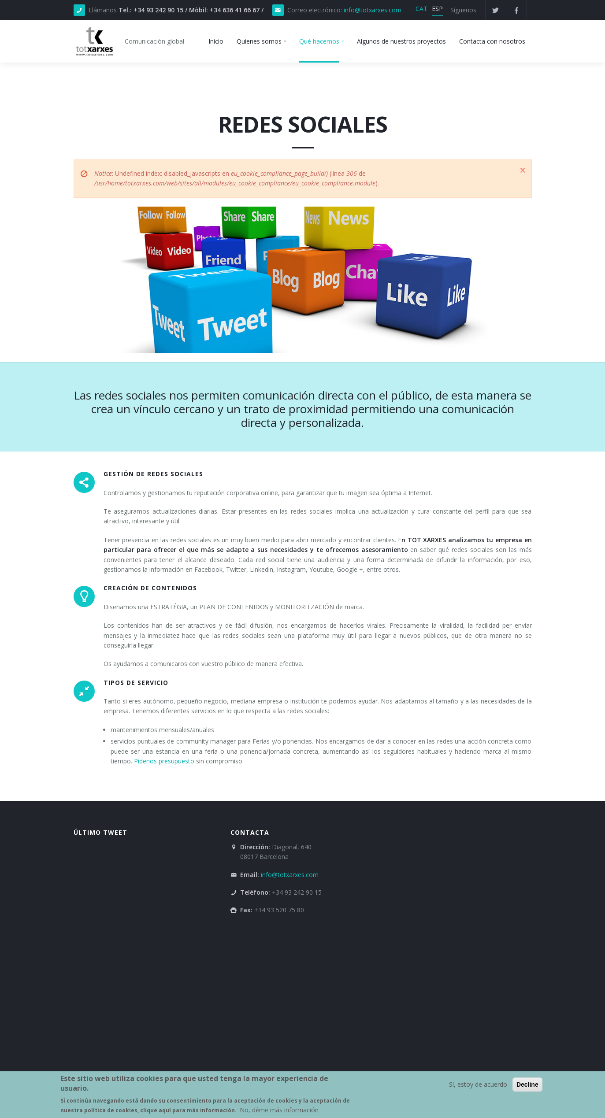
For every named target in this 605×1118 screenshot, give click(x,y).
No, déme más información (279, 1110)
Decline (527, 1084)
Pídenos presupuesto (164, 761)
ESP (437, 8)
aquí (165, 1110)
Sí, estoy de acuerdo (478, 1085)
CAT (421, 8)
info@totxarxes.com (372, 10)
